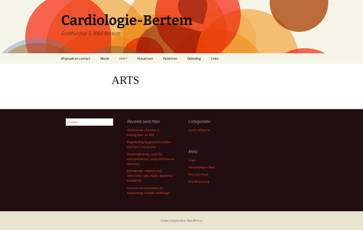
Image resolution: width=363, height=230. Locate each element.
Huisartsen (145, 58)
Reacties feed (198, 174)
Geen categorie (199, 130)
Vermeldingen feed (201, 167)
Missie (104, 58)
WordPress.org (199, 182)
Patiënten (170, 58)
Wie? (123, 58)
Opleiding (194, 58)
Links (215, 58)
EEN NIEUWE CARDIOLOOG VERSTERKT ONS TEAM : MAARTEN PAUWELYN (149, 176)
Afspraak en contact (75, 58)
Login (192, 160)
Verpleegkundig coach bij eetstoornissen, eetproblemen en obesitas (151, 159)
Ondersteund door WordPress (181, 220)
